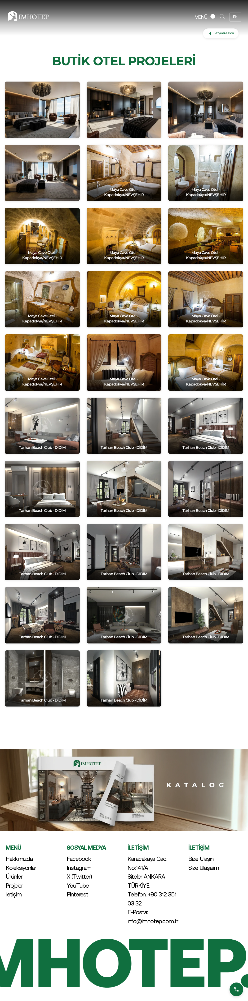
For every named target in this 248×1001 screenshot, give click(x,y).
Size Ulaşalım (203, 867)
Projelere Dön (221, 33)
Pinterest (77, 894)
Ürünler (14, 876)
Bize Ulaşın (200, 858)
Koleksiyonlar (21, 867)
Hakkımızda (19, 858)
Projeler (14, 885)
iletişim (14, 894)
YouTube (78, 885)
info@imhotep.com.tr (153, 921)
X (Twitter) (79, 876)
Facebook (79, 858)
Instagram (79, 867)
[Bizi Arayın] (236, 989)
